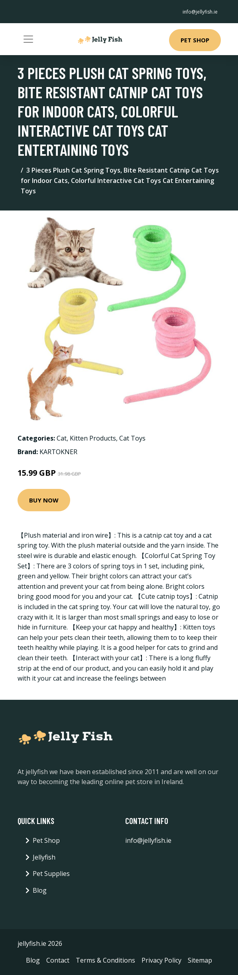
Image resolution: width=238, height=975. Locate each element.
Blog (40, 890)
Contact (57, 960)
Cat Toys (132, 438)
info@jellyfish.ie (200, 11)
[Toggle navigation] (28, 39)
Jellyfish (44, 857)
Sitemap (200, 960)
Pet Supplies (51, 873)
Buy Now (44, 500)
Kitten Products (93, 438)
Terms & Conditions (105, 960)
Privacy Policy (161, 960)
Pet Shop (195, 40)
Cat (62, 438)
